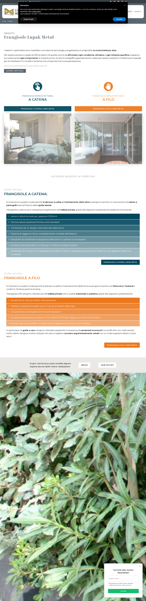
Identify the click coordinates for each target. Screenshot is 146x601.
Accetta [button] (119, 19)
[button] (125, 5)
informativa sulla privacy (122, 585)
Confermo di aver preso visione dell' (121, 584)
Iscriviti (123, 591)
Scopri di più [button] (28, 19)
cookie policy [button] (36, 11)
